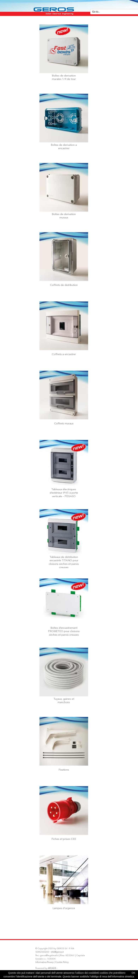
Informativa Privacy (44, 962)
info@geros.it (57, 952)
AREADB (52, 968)
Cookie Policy (62, 962)
